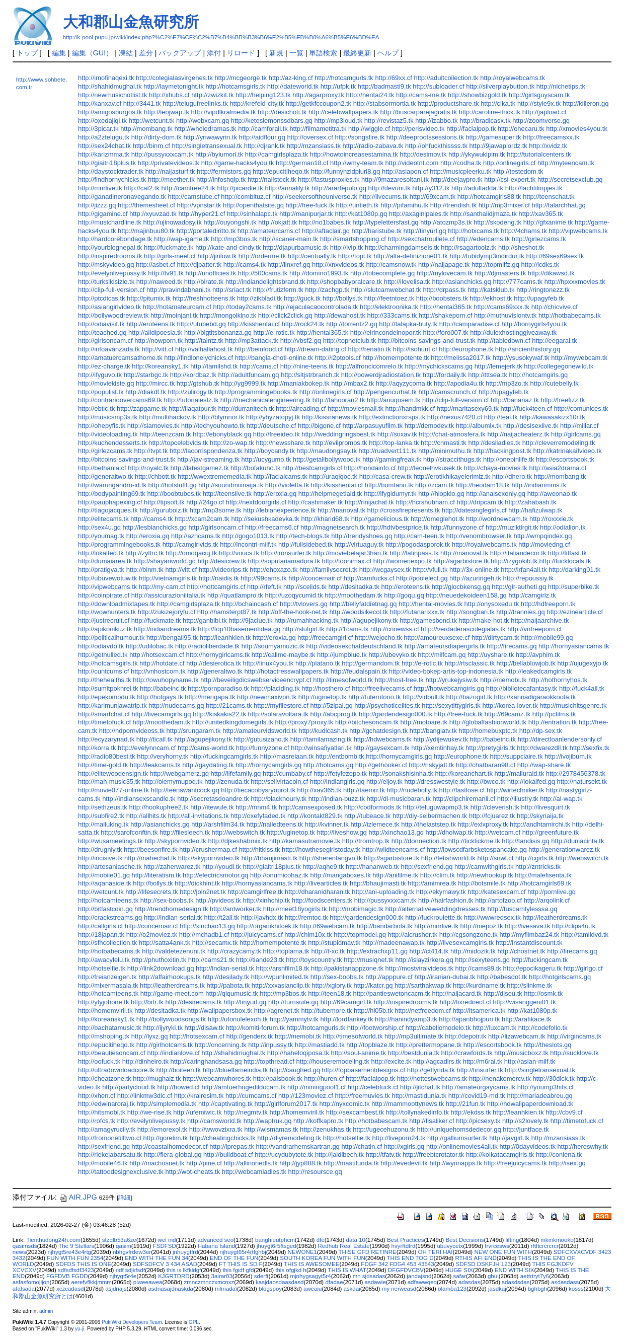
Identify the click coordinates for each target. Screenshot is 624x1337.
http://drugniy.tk (100, 849)
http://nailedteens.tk (275, 824)
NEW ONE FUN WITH (503, 1252)
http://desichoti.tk (282, 112)
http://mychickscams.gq (439, 366)
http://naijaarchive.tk (540, 620)
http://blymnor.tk (221, 417)
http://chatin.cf (361, 1146)
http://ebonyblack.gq (222, 434)
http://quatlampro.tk (235, 595)
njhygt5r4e (122, 1276)
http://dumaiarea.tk (105, 561)
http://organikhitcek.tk (267, 926)
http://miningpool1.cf (316, 1087)
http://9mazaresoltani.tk (395, 179)
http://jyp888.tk (300, 1163)
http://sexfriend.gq (427, 866)
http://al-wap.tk (561, 798)
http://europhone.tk (466, 349)
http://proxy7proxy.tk (304, 722)
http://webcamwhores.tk (217, 1078)
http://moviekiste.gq (106, 383)
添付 (214, 53)
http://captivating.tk (225, 1103)
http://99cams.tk (263, 578)
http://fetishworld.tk (448, 858)
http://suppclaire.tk (516, 756)
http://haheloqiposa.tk (298, 1053)
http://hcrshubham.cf (425, 502)
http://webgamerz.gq (178, 773)
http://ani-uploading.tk (383, 892)
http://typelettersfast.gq (386, 222)
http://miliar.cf (579, 425)
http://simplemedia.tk (167, 1103)
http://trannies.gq (520, 612)
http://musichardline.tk (109, 222)
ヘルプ (388, 53)
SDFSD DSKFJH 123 (483, 1264)
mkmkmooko (556, 1240)
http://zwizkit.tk (212, 95)
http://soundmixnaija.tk (230, 485)
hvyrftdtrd (404, 1246)
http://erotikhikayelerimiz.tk (452, 476)
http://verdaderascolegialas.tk (463, 629)
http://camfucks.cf (369, 578)
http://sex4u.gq (99, 527)
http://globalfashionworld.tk (487, 722)
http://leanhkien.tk (225, 637)
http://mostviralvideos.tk (419, 968)
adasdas (469, 1282)
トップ (27, 53)
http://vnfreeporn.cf (534, 629)
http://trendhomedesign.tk (171, 909)
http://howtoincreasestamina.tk (354, 154)
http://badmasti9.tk (384, 86)
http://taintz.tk (204, 340)
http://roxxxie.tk (551, 519)
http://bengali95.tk (172, 637)
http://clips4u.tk (573, 926)
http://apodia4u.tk (459, 383)
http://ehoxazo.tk (273, 569)
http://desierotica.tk (213, 663)
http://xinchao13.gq (395, 832)
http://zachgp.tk (327, 289)
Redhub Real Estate (344, 1246)
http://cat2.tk (142, 188)
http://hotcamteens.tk (108, 900)
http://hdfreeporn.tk (548, 604)
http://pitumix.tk (149, 298)
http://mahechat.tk (150, 858)
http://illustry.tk (517, 798)
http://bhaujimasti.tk (270, 858)
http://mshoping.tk (103, 1036)
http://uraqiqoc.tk (333, 476)
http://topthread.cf (269, 1061)
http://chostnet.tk (521, 951)
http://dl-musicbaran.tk (399, 798)
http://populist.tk (101, 392)
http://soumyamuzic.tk (273, 646)
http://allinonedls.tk (250, 1163)
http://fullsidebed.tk (305, 544)
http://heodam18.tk (483, 485)
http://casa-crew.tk (385, 476)
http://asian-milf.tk (530, 1061)
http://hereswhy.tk (583, 1146)
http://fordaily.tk (444, 375)
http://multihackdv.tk (168, 417)
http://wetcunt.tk (152, 120)
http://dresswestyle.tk (434, 781)
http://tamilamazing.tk (321, 739)
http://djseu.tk (503, 993)
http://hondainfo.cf (370, 468)
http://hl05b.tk (373, 1010)
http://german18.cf (302, 163)
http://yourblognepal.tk (110, 247)
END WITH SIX (514, 1270)
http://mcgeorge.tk (240, 78)
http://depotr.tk (465, 1036)
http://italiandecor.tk (518, 553)
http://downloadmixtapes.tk (116, 604)
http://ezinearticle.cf (575, 612)
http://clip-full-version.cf (111, 289)
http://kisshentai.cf (253, 324)
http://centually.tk (312, 256)
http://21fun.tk (466, 1103)
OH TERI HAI (435, 1252)
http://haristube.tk (377, 231)
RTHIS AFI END (475, 1258)
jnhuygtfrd (185, 1252)
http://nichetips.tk (560, 86)
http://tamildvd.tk (584, 934)
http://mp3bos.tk (234, 239)
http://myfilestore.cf (281, 705)
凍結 (126, 53)
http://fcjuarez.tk (492, 816)
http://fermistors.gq (224, 171)
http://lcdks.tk (540, 264)
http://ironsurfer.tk (286, 553)
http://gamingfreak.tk (391, 459)
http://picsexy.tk (478, 1121)
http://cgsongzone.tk (468, 934)
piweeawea (148, 1282)
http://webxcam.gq (202, 120)
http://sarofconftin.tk (129, 832)
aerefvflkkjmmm (91, 1282)
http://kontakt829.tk (314, 816)
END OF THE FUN (234, 1258)
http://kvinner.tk (327, 824)
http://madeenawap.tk (393, 942)
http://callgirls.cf (100, 926)
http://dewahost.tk (339, 315)
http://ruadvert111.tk (388, 451)
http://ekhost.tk (491, 298)
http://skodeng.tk (497, 222)
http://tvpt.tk (151, 451)
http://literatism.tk (156, 875)
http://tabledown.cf (503, 340)
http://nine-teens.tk (307, 366)
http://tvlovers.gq (304, 604)
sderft (261, 1276)
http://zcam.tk (434, 485)
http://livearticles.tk (321, 883)
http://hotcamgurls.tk (344, 78)
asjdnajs (115, 1289)
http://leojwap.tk (166, 112)
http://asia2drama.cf (557, 468)
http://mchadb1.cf (204, 934)
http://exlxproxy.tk (483, 824)
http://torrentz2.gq (351, 324)
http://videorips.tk (223, 569)
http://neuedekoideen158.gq (466, 595)
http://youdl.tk (221, 866)
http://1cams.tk (347, 629)
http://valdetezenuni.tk (173, 951)
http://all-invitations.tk (198, 816)
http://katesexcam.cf (496, 892)
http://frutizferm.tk (278, 289)
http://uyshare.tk (490, 654)
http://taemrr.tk (364, 790)
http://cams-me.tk (421, 95)
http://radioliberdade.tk (207, 646)
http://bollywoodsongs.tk (171, 1019)
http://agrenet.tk (276, 1010)
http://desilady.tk (225, 977)
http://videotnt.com (411, 163)
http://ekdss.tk (471, 1112)
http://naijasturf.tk (170, 171)
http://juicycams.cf (257, 934)
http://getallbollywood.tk (327, 459)
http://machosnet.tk (156, 1163)
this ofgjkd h (290, 1270)
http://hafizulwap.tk (535, 510)
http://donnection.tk (419, 841)
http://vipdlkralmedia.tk (223, 112)
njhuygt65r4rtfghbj (243, 1252)
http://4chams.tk (524, 231)
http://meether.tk (171, 179)
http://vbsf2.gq (300, 340)
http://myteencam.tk (565, 163)
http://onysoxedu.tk (491, 604)
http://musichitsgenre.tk (572, 705)
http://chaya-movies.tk (495, 468)
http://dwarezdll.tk (542, 748)
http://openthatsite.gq (253, 205)
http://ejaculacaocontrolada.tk (315, 307)
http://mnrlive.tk (100, 188)
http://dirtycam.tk (495, 637)
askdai (351, 1289)
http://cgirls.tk (534, 858)
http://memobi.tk (503, 680)
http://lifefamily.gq (235, 773)
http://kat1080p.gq (361, 213)
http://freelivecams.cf (382, 688)
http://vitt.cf (158, 349)
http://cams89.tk (478, 968)
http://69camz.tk (507, 714)
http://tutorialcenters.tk (539, 154)
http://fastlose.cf (462, 790)
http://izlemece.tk (374, 824)
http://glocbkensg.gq (461, 586)
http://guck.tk (302, 298)
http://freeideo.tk (276, 434)
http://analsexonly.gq (495, 493)
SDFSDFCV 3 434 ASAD (165, 1264)
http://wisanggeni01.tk (524, 1002)
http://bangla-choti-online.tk (274, 357)
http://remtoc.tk (306, 917)
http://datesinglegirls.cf (474, 510)
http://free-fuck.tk (310, 205)
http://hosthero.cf (325, 688)
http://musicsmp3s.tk (107, 417)
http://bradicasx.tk (485, 120)
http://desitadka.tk (353, 586)
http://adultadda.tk (477, 188)
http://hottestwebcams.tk (432, 1078)
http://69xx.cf (393, 78)
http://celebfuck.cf (373, 1087)
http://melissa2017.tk (461, 357)
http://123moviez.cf (305, 1095)
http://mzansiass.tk (314, 146)
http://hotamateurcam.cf (177, 307)
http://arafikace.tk (527, 1019)
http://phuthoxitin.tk (158, 959)
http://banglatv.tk (433, 730)
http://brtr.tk (147, 1002)
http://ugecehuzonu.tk (384, 1129)
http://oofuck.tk (99, 1061)
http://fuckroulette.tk (433, 917)
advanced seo (215, 1240)
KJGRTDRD (174, 1276)
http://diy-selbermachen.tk (430, 816)
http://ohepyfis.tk (101, 425)
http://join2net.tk (202, 892)
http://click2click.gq (285, 315)
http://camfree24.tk (188, 188)
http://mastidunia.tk (419, 1095)
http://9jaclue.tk (250, 620)
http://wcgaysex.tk (385, 569)
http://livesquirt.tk (545, 807)
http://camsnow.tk (391, 264)
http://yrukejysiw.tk (451, 680)
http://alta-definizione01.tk (410, 256)
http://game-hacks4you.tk (237, 163)
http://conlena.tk (559, 1154)
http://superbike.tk (573, 586)
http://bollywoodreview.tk (113, 315)
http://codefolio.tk (543, 1027)
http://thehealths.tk (104, 680)
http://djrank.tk (264, 146)
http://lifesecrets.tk (151, 892)
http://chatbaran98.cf (485, 765)
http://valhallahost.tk (204, 349)
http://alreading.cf (301, 408)
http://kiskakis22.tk (219, 714)
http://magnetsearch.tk (332, 527)
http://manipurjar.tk (306, 213)
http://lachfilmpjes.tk (534, 188)
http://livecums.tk (383, 196)
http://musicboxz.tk (521, 1053)
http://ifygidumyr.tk (390, 493)
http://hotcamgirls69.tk (539, 883)
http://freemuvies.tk (362, 1095)
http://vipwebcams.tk (578, 231)
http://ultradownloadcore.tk (116, 1070)
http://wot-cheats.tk (192, 1171)
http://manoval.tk (341, 510)
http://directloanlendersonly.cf (560, 739)
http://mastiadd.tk (320, 1045)
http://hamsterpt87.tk (227, 612)
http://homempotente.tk (395, 357)
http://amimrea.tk (432, 883)
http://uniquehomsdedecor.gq (459, 1129)
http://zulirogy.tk (190, 392)
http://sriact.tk (231, 289)
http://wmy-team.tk (356, 163)
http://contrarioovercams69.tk (120, 400)
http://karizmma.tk (103, 154)
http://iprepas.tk (231, 1146)
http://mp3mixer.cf (504, 205)
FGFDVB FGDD (67, 1276)
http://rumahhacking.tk (306, 620)
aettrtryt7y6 (535, 1276)
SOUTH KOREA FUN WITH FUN (322, 1258)
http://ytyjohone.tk (103, 1002)
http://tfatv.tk (383, 1154)
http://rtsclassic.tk (470, 663)
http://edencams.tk (483, 239)
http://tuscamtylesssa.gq (523, 909)
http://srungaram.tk (194, 730)
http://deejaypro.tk (457, 179)
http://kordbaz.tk (193, 375)
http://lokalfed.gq (531, 781)
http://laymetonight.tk (173, 86)
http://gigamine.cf (103, 213)
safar (459, 1276)
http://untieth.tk (357, 205)
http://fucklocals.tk (565, 561)
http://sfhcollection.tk (107, 942)
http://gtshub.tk (198, 383)
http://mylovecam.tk (445, 273)
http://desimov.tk (423, 154)
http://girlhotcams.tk (164, 1045)
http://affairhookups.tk (169, 977)
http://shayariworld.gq (165, 561)
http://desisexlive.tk (530, 425)
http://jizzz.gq (97, 205)
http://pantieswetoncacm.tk (391, 993)
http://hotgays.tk (160, 697)
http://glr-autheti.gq (519, 586)
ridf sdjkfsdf (130, 1270)
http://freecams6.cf (272, 527)
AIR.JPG (78, 1197)
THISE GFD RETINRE (368, 1252)
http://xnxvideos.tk (338, 264)
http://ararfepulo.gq (338, 188)
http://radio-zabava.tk (373, 146)
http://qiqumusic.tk (231, 993)
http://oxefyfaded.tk (257, 816)
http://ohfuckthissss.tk (436, 146)
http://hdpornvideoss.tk (132, 730)
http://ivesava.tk (527, 926)
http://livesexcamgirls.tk (460, 942)
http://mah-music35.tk (109, 781)
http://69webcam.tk (327, 926)
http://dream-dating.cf (315, 349)
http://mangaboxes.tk (340, 875)
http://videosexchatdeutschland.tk (354, 646)
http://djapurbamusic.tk (295, 247)
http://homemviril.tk (105, 1010)
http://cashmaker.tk (315, 502)
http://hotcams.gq (328, 765)
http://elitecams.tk (103, 519)
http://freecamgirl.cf (325, 637)
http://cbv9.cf (563, 1112)
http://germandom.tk (371, 663)
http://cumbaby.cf (287, 773)
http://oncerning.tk (221, 1045)
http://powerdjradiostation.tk (381, 375)
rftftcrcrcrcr (545, 1246)
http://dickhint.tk (197, 883)
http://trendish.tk (453, 205)
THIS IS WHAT (347, 1270)
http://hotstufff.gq (172, 485)
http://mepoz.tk (481, 926)
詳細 (124, 1198)
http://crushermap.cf (208, 849)
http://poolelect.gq (421, 578)
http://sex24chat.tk (104, 146)
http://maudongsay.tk (327, 451)
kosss (576, 1289)
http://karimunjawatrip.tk (112, 705)
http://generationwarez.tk (564, 849)
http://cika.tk (498, 103)
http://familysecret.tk (328, 569)
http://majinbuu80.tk (146, 231)
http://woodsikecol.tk (358, 612)
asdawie (375, 1282)
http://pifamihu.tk (404, 205)
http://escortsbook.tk (565, 459)
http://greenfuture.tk (550, 832)
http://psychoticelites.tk (387, 705)
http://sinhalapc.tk (252, 213)
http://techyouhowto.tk (213, 425)
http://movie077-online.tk (113, 790)
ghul (493, 1276)
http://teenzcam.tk (165, 434)
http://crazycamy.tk (234, 951)
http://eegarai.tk (554, 340)
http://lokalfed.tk (101, 553)
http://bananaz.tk (515, 400)
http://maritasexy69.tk (468, 408)
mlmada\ (226, 1289)
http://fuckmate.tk (169, 247)
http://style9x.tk (539, 103)
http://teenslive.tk (227, 493)
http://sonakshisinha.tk (401, 773)
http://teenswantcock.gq (185, 790)
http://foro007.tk (446, 332)
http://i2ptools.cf (338, 357)
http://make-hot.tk (484, 620)
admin (46, 1311)
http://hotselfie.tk (101, 968)
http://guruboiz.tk (163, 510)
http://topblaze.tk (370, 1045)
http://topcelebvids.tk (178, 443)
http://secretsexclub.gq (570, 179)
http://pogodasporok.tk (417, 544)
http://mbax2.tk (352, 383)
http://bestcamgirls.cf (312, 468)
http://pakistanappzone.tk (347, 968)
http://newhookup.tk (484, 875)
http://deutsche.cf (271, 425)
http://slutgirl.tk (303, 629)
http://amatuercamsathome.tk (120, 357)
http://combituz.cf (245, 196)
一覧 (296, 53)
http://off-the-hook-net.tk (292, 612)
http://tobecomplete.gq (382, 273)
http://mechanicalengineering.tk (265, 400)
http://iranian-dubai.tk (444, 977)
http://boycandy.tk (269, 451)
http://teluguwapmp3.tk (436, 807)
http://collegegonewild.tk (558, 366)
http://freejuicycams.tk (515, 1163)
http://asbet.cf (155, 264)
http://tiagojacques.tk (108, 510)
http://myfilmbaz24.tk (529, 934)
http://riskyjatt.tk (431, 765)
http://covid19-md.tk (476, 1095)
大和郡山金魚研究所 (131, 22)
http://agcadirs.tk (437, 1061)
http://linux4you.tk (268, 663)
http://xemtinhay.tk (437, 748)
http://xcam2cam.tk (202, 519)
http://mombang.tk (146, 128)
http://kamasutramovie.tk (304, 841)
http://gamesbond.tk (428, 620)
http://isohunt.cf (415, 349)
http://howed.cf (179, 1087)
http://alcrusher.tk (413, 934)
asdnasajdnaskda (170, 1289)
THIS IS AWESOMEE (311, 1264)
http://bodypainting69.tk (111, 493)
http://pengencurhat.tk (385, 392)
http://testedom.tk (518, 171)
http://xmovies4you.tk (576, 128)
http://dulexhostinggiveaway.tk (513, 332)
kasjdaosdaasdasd (279, 1282)
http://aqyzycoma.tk (404, 383)
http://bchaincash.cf (250, 604)
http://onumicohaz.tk (279, 875)
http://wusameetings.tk (110, 841)
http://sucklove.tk (574, 1053)
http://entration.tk (552, 722)
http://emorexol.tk (162, 1129)
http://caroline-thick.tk (489, 112)
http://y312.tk (430, 188)
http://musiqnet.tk (369, 959)
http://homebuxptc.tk (487, 730)
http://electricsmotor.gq (215, 875)
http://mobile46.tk (103, 1163)
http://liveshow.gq (341, 832)
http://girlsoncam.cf (105, 340)
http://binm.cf (151, 146)
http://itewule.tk (211, 807)
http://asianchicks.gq (461, 281)
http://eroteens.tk (150, 324)
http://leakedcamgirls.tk (538, 671)
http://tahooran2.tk (339, 400)
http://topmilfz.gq (495, 264)
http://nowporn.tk (158, 340)
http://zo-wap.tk (232, 443)
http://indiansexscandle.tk (138, 798)
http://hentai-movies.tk (430, 604)
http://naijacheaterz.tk (518, 434)
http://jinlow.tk (217, 256)
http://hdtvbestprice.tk (398, 527)
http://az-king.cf (291, 78)
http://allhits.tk (146, 816)
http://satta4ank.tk (164, 942)
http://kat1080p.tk (532, 1010)
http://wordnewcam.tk (496, 519)
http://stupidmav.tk (334, 942)
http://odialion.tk (563, 527)
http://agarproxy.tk (318, 95)
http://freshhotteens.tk (204, 298)
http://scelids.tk (305, 586)
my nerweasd (399, 1289)
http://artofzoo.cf (498, 900)
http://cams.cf (259, 366)
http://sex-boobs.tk (167, 900)
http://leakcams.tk (155, 765)
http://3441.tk (142, 103)
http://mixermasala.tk (108, 985)
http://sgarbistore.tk (461, 561)
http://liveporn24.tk (399, 1138)
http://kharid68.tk (325, 519)
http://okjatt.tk (277, 222)
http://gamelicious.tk (380, 519)
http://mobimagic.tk (356, 909)
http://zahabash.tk (530, 502)
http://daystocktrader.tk (110, 171)
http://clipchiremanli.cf (464, 798)
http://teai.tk (501, 417)
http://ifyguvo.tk (100, 375)
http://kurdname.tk (479, 985)
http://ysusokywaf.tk (521, 357)
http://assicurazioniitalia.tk (168, 595)
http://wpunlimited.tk (279, 977)
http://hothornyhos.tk (557, 680)
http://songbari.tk (470, 612)
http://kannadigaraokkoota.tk (535, 697)
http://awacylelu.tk (104, 959)
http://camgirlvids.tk (190, 544)
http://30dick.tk (553, 1078)
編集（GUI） (92, 53)
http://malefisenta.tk (543, 875)
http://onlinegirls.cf (509, 163)
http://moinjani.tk (174, 315)
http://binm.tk (145, 569)
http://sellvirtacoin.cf (279, 781)
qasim (123, 1246)
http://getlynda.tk (431, 1070)
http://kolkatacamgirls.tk (500, 1154)
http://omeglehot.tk (437, 519)
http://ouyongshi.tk (230, 222)
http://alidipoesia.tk (155, 332)
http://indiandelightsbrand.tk (265, 281)
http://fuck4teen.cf (526, 408)
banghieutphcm (275, 1240)
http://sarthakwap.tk (423, 985)
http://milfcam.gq (441, 654)
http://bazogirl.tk (469, 697)
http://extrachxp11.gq (377, 951)
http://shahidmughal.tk (110, 86)
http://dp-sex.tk (540, 730)
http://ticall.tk (154, 739)
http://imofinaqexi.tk (106, 78)
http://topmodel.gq (360, 934)
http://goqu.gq (404, 595)
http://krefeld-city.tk (256, 103)
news (19, 1252)
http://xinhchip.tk (266, 900)
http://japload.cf (544, 112)
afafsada (24, 1289)
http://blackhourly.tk (278, 798)
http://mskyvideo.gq (106, 264)
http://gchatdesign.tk (378, 730)
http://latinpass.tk (413, 553)
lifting (512, 1240)
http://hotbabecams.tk (569, 315)
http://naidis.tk (219, 578)
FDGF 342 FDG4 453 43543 (397, 1264)
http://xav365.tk (541, 213)
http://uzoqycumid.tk (294, 595)
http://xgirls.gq (404, 1146)
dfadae (334, 1282)
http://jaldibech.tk (339, 1154)
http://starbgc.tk (146, 375)
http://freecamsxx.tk (551, 137)
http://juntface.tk (526, 1129)
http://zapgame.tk (142, 408)
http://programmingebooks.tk (256, 392)
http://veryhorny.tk (162, 756)
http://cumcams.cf (251, 1095)
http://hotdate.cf (161, 663)
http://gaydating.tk (207, 765)
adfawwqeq (422, 1282)
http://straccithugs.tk (452, 459)
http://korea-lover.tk (509, 705)
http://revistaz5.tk (389, 120)
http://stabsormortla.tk (384, 103)
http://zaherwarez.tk (171, 866)
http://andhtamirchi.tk (540, 824)
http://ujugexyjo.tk (583, 663)
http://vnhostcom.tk (158, 671)
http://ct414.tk (429, 951)
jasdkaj (497, 1289)
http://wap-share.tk (544, 765)
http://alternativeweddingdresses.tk (435, 909)
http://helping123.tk (263, 95)
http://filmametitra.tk (317, 128)
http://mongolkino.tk (228, 315)
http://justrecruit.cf (103, 620)
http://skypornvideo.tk (175, 841)
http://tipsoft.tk (164, 502)
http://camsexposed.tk (310, 807)
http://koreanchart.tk (463, 773)
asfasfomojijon (31, 1282)
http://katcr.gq (373, 985)
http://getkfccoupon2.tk (318, 103)
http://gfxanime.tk (548, 222)
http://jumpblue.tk (342, 654)
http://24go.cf (205, 502)
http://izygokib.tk (514, 561)
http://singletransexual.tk (207, 146)
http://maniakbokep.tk (299, 383)
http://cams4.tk (244, 264)
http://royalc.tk (148, 468)
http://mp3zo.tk (507, 383)
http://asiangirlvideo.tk (109, 307)
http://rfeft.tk (264, 586)
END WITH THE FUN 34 (156, 1258)
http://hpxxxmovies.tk (574, 281)
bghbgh (537, 1289)
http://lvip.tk (346, 247)
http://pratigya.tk (101, 569)
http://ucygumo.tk (266, 459)
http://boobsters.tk (442, 298)
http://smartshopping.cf (353, 239)
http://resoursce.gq (315, 1171)
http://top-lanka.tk (394, 443)
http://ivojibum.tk (568, 756)
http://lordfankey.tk (346, 1019)
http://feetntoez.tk (389, 298)
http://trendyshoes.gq (361, 536)
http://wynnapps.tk (455, 1163)
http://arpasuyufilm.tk (373, 425)
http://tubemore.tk (326, 1010)
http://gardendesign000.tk (395, 714)
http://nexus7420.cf (454, 417)
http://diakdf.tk (145, 392)
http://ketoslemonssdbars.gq (272, 120)
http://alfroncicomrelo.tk (369, 366)
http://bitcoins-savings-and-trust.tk (427, 340)
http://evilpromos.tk (340, 443)
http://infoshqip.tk (221, 179)
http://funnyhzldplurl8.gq (345, 171)
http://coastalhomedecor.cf (169, 1146)
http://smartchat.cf (104, 714)
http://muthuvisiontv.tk (505, 315)
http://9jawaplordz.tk (498, 146)
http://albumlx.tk (479, 425)
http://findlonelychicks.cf (198, 357)
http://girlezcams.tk (539, 239)
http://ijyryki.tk (163, 1027)
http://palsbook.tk (277, 1078)
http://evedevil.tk (404, 1163)
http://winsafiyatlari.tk (321, 748)
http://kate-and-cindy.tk (228, 247)
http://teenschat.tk (548, 196)
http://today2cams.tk (242, 307)
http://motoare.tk (424, 722)
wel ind (167, 1240)
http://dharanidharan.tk (317, 892)
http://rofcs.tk (96, 1121)
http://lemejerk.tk (498, 366)
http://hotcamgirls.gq (538, 375)
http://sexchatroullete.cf (421, 239)
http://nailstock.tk (272, 179)
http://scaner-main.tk (288, 239)
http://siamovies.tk (153, 425)
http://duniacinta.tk (577, 841)
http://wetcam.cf (497, 832)
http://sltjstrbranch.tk (310, 375)
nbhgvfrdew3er (132, 1252)
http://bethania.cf (102, 468)
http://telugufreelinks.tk (195, 103)
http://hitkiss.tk (259, 849)
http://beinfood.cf (259, 349)
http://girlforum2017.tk (286, 1103)
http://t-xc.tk (328, 951)
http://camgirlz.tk (532, 595)
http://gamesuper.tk (493, 137)
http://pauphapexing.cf (110, 502)
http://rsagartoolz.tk (468, 247)
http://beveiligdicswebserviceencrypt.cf (255, 680)
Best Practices (405, 1240)
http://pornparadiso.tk (218, 688)
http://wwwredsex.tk (492, 917)
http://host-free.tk (399, 680)
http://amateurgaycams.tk (478, 1087)
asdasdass (565, 1282)
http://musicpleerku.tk (460, 171)
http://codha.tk (460, 163)
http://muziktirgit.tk (512, 527)
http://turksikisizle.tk (106, 281)
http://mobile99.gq (547, 637)
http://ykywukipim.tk (476, 154)
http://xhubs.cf (169, 95)
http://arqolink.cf (547, 900)
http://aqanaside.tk (104, 883)
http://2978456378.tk (575, 773)
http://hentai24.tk (370, 95)
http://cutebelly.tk (554, 383)
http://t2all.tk (221, 917)
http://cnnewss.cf (394, 629)
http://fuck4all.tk (581, 688)
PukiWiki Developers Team (132, 1322)
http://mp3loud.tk (338, 120)
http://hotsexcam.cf (156, 654)
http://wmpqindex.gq (543, 536)
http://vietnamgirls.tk (168, 578)
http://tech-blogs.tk (303, 536)
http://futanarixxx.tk (417, 612)
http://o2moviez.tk (152, 934)
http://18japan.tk (101, 934)
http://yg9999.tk (243, 383)
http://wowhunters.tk (107, 612)
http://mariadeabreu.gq (539, 1095)
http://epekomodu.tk (106, 697)
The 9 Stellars (76, 1246)
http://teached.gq (102, 332)
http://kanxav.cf (99, 103)
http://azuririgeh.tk (475, 578)
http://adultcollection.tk (446, 78)
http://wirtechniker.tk (515, 790)
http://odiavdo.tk (101, 646)
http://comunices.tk (581, 408)
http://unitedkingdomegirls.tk (232, 722)
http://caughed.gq (295, 1070)
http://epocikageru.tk (532, 968)
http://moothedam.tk (353, 595)
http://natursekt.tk (582, 781)
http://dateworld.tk (293, 86)
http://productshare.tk (448, 103)
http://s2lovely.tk (525, 1121)
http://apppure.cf (389, 977)
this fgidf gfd (238, 1270)
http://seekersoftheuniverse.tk (314, 196)
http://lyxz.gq (149, 1036)
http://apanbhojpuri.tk (469, 1019)
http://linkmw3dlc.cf (144, 1095)
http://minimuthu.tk (445, 451)
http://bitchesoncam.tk (367, 722)
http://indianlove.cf (173, 1053)
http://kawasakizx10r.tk (552, 417)
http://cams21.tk (211, 959)
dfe (321, 1240)
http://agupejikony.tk (369, 620)
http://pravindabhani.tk (178, 289)
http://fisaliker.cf (431, 1121)
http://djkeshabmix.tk (237, 841)
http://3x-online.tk (474, 569)
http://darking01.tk (574, 569)
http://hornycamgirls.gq (399, 756)
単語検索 (323, 53)
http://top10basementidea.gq (239, 629)
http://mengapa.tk (210, 697)
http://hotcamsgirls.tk (235, 86)
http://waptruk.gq (268, 1121)
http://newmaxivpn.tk (266, 697)
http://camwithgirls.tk (483, 866)
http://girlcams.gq (576, 434)
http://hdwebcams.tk (383, 739)
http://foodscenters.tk (322, 900)
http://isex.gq (567, 1163)
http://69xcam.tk (432, 196)
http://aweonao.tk (552, 493)
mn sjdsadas (369, 1276)
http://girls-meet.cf (170, 256)
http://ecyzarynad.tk (106, 739)
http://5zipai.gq (331, 705)
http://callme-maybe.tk (284, 654)
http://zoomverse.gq (541, 120)
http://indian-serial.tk (173, 917)
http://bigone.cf (319, 425)
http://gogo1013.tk (248, 536)
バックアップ (180, 53)
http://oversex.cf (310, 137)
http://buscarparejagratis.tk (418, 112)
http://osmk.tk (543, 993)
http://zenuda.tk (226, 781)
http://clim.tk (437, 875)
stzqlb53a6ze (119, 1240)
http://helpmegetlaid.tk (330, 493)
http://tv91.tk (166, 273)
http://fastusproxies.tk (328, 179)
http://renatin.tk (369, 349)
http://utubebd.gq (201, 324)
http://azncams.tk (195, 536)
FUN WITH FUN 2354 (75, 1258)
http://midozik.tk (473, 951)
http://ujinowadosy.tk (172, 222)
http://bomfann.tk (389, 485)
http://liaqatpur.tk (192, 408)
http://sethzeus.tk (102, 807)
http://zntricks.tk (538, 866)
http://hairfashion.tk (445, 900)
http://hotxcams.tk (473, 231)
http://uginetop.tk (322, 697)
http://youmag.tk (101, 536)
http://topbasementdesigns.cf (364, 1070)
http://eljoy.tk (384, 781)
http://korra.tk (97, 748)
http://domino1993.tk (318, 273)
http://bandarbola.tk (385, 926)
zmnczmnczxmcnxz (209, 1282)
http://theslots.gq (547, 1045)
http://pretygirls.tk (490, 748)
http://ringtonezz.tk (543, 289)
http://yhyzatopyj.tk (273, 417)
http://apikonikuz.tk (105, 629)
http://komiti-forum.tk (255, 1027)
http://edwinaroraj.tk (106, 1103)
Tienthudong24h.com (53, 1240)
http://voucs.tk (239, 553)
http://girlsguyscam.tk (539, 95)
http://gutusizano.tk (260, 739)
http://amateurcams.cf (269, 231)
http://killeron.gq (585, 103)
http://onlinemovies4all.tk (462, 1146)
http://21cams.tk (229, 705)
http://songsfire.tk (359, 137)
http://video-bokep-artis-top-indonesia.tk (446, 671)
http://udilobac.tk (149, 646)
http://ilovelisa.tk (407, 281)
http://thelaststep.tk (428, 824)
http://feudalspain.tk (359, 671)
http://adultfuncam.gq (248, 375)
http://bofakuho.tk (255, 468)
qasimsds (25, 1246)
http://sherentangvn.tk (330, 858)
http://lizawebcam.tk (516, 1036)
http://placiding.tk (275, 688)
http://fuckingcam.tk (540, 959)
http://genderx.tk (249, 1036)
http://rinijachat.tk (369, 502)
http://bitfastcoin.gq (105, 909)
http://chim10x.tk (308, 934)
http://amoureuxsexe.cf (437, 637)
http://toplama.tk (286, 951)
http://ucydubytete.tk (284, 1154)
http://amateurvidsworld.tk (259, 730)
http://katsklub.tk (491, 289)
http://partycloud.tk (128, 1087)
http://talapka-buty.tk (408, 324)
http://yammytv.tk (294, 1019)
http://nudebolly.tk (411, 790)
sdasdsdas (515, 1282)
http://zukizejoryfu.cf (166, 612)
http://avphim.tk (538, 654)
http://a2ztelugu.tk (103, 137)
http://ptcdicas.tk (101, 298)
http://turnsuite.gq (293, 1002)
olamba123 (452, 1289)
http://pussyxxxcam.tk (162, 154)
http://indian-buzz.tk (336, 798)
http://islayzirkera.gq (424, 959)
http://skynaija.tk (540, 816)
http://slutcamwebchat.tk (386, 289)
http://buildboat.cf (228, 1154)
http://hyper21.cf (201, 213)
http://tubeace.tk (367, 816)
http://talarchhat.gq (558, 205)
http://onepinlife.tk (508, 459)
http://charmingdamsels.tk (402, 247)
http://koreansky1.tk (160, 366)
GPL (194, 1322)
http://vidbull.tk (423, 697)
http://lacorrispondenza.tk (206, 451)
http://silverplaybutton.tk (500, 86)
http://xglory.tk (331, 985)
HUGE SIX (459, 1270)
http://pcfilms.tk (554, 714)
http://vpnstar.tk (199, 205)
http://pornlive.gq (551, 892)
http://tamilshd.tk (214, 366)
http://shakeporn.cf (446, 315)
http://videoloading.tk (108, 434)
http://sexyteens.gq (482, 959)
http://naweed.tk (159, 281)
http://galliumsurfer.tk (457, 1138)
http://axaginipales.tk (418, 213)
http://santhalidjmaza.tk (483, 213)
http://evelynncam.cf (147, 748)
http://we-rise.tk (149, 1112)
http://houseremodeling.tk (332, 1061)
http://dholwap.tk (449, 832)
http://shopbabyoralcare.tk (344, 281)
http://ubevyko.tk (392, 654)
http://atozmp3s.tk (446, 222)
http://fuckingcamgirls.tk (224, 756)
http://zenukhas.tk (325, 1129)
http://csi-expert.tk (509, 179)
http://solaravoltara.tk (278, 714)
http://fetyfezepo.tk (340, 773)
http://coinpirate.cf (103, 595)
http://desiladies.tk (494, 443)
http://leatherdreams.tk (554, 917)
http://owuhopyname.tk (165, 680)
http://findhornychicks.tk (112, 179)
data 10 (355, 1240)
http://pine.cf (204, 1163)
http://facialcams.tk (280, 476)
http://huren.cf (324, 1078)
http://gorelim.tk (165, 1138)
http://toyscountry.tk (314, 959)
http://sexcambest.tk (355, 1112)
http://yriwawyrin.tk (210, 137)
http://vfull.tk (430, 569)
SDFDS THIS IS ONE (83, 1264)
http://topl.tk (355, 256)
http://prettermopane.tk (428, 1045)
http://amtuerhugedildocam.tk (243, 1087)
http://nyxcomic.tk (344, 1103)
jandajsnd (419, 1276)
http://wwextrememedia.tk (215, 476)
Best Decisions (464, 1240)
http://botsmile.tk (481, 883)
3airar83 (221, 1276)
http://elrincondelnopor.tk (385, 332)
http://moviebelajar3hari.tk (350, 553)
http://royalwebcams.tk (512, 78)
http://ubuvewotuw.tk (107, 578)
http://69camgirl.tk (346, 1002)
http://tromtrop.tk (365, 841)
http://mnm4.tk (256, 807)
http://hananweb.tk (372, 866)
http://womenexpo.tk (402, 561)
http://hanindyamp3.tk (406, 1019)
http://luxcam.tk (494, 1027)
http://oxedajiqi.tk (102, 120)
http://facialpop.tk (471, 128)
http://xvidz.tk (548, 146)
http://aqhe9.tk (323, 866)
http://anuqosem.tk (394, 400)
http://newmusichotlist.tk (112, 95)
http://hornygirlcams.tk (218, 654)
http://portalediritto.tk (206, 231)
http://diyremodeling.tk (289, 1138)
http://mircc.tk (155, 383)
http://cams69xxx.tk (501, 307)
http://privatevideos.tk (168, 163)
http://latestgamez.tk (200, 468)
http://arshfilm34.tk (218, 824)
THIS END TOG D (410, 1258)
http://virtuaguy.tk (359, 544)
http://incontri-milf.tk (248, 544)
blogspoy (270, 1289)
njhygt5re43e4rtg (69, 1252)
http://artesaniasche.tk (110, 866)
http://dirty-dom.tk (156, 137)
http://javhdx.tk (262, 917)
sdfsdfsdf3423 (76, 1270)
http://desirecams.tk (193, 1002)
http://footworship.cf (375, 1027)
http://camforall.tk (263, 128)
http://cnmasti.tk (443, 443)
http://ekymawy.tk (441, 892)
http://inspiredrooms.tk (110, 256)
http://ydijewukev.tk (440, 739)
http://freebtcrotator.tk (433, 1154)
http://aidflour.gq (262, 137)
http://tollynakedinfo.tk (417, 1112)
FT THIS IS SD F (241, 1264)
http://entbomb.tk (340, 756)
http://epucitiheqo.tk (281, 171)
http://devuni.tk (389, 188)
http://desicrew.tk (222, 561)
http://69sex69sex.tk (555, 256)
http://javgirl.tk (509, 1138)
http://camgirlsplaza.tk (276, 154)
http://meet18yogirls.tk (295, 909)
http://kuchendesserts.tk (112, 443)
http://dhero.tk (512, 476)
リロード (241, 53)
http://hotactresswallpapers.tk (286, 671)
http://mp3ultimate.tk (413, 1036)
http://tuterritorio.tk (374, 697)
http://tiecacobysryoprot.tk (258, 790)
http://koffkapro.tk (318, 1121)
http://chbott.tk (155, 476)
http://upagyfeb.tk (539, 298)
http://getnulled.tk (103, 654)
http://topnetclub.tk (349, 340)
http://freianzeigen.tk (107, 977)
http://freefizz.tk (562, 400)
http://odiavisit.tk (101, 324)
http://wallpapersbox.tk (219, 1010)
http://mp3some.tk (216, 510)
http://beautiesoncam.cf (111, 1053)
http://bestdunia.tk (413, 1053)
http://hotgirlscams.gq (560, 977)
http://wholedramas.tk (205, 128)
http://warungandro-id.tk (112, 485)
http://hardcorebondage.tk (115, 239)
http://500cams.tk (263, 273)
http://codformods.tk (372, 807)
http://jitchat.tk (420, 1087)
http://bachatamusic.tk (109, 1027)
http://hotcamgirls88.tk (489, 196)
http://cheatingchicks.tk (223, 1138)
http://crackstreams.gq (110, 917)
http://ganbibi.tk (205, 620)
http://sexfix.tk (589, 748)
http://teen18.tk (329, 993)
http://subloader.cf (438, 86)
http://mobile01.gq (104, 875)
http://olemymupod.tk (172, 781)
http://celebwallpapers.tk (343, 112)
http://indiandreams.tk (165, 629)
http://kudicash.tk (322, 730)
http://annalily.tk (287, 188)
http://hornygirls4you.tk (534, 324)
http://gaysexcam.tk (381, 748)
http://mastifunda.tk (351, 1163)
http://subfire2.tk (101, 816)
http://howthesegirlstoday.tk (321, 849)
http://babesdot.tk (502, 977)
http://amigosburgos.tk (110, 112)
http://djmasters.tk (500, 273)
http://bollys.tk (342, 298)
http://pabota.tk (228, 985)
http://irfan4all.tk (524, 569)
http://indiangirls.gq (337, 781)
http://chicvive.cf (554, 307)
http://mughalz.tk (157, 1078)
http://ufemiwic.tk (197, 1112)
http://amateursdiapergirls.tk (445, 646)
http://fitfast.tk (567, 553)
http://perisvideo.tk (418, 128)
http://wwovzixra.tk (216, 1129)
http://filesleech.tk (185, 832)
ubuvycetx (450, 1246)
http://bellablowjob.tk (526, 663)
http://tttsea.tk (487, 375)
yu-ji (79, 1328)
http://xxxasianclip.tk (281, 985)
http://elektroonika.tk (389, 307)
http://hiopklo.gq (441, 493)
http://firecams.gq (511, 646)
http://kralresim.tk (199, 1095)
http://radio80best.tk (106, 756)
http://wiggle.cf (369, 128)
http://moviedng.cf (544, 544)
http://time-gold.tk (103, 765)
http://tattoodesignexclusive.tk (121, 1171)
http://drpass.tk (444, 289)
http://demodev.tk (429, 425)
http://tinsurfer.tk (479, 1070)
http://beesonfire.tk (151, 849)
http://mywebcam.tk (579, 357)
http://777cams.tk (517, 281)
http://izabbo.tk (436, 120)
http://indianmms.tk (538, 485)
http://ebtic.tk (96, 408)
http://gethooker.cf (381, 765)
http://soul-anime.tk (358, 1053)
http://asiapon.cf (405, 171)
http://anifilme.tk (395, 875)
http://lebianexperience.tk (279, 510)
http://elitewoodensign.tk (113, 773)
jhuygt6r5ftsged (276, 1246)
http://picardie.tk (240, 188)
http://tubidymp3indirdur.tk (486, 256)
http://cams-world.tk (206, 748)
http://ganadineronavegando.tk (122, 196)
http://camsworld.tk (214, 1121)
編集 (59, 53)
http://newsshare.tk (283, 443)
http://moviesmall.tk (355, 408)
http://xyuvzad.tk (153, 213)
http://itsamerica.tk (479, 1010)
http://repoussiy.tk (528, 578)
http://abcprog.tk (333, 714)
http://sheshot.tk (521, 247)
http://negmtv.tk (245, 1112)
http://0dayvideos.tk (527, 1146)
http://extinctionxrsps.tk (392, 417)
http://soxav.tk (397, 434)
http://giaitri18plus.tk (107, 163)
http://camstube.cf (193, 196)
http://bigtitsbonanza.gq (218, 332)
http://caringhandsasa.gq (206, 1061)
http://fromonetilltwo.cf (109, 1138)
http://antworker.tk (235, 909)
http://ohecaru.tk (521, 128)
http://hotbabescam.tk (376, 1121)
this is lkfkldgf (184, 1270)
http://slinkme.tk (529, 985)
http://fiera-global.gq (173, 1154)
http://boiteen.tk (178, 1070)
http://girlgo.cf (583, 968)
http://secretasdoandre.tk (213, 798)
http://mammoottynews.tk (407, 1103)
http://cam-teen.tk (419, 536)
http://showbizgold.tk (477, 95)
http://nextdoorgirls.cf (256, 502)
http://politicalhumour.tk (111, 637)
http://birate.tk (203, 281)
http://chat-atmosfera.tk (452, 434)
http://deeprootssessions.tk (425, 137)
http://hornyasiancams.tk (573, 646)
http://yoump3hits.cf (545, 1087)
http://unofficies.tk (211, 273)
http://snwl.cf (495, 858)
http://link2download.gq (160, 968)
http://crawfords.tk (467, 1053)
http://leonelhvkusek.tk (430, 468)
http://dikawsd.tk (551, 273)
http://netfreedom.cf (423, 1010)
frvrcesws (497, 1246)
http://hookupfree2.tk (158, 807)
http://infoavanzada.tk (109, 349)
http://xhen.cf (96, 1095)
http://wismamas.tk (271, 1129)
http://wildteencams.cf (393, 849)
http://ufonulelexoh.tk (238, 1019)
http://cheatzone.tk (104, 1078)
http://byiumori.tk (219, 154)
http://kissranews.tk (329, 417)
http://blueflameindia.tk (235, 1070)
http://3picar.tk (98, 128)
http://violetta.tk (287, 485)
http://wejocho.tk (378, 637)
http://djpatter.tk (199, 264)
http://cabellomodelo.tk (438, 1027)
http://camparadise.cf (469, 324)
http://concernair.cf (315, 578)
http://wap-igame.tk (181, 239)
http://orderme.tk (262, 256)
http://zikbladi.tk (259, 298)
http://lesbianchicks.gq (154, 527)
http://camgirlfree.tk (255, 892)
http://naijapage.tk (444, 264)
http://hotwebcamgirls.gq (449, 688)
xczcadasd (70, 1289)
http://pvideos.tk (218, 900)
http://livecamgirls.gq (161, 714)
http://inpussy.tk (270, 1045)
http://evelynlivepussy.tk (112, 273)
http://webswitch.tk (238, 832)
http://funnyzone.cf (457, 527)
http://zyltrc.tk (144, 553)
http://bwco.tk (486, 781)
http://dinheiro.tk (145, 1061)
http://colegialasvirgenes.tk (174, 78)
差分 (146, 53)
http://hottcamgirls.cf (216, 586)
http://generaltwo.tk (105, 476)
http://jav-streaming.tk (208, 459)
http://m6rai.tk (482, 1061)
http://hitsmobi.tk (101, 1112)
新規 (276, 53)
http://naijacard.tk (457, 993)
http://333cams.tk (392, 315)
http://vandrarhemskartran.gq (297, 1146)
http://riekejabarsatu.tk (110, 1154)
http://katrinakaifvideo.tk (567, 451)
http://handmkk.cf (410, 408)
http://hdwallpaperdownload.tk (530, 1103)
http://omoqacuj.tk (191, 553)
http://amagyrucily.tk (106, 1129)
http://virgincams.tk (574, 1036)
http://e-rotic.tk (273, 332)
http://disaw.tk (204, 1027)
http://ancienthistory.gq (527, 349)
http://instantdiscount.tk (529, 942)
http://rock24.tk (303, 324)
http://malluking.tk (103, 824)
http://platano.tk (317, 663)
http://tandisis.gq (525, 841)
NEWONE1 (302, 1252)
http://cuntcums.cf (103, 671)
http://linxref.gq (289, 264)
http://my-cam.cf (162, 586)
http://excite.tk (391, 1061)
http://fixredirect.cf (465, 1002)
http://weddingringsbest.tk (338, 434)
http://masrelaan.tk (287, 756)
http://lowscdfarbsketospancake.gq (477, 849)
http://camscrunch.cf (448, 392)
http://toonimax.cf (347, 561)
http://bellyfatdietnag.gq (363, 604)
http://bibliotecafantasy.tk (522, 688)
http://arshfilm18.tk (282, 968)
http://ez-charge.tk (104, 366)
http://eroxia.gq (274, 493)
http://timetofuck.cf (104, 722)
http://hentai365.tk (446, 307)
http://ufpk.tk (338, 86)
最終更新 (357, 53)
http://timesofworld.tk (343, 680)
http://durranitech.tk (246, 408)
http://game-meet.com (172, 993)
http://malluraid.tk (519, 773)
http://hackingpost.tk (502, 451)
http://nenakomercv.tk (500, 1078)
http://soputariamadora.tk (284, 561)
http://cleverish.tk (495, 807)
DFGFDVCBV (406, 1270)
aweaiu (312, 1289)
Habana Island (216, 1246)
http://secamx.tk (215, 942)
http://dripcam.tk (479, 502)
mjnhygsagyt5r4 (310, 1276)
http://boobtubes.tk (174, 493)
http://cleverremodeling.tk (558, 443)
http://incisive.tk (100, 858)
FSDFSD (164, 1246)
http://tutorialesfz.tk (191, 400)
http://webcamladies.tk (254, 1171)
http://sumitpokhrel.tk (108, 688)
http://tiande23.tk (260, 959)
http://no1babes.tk (325, 222)
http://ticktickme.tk (474, 841)
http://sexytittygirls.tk (451, 705)
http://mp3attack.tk (251, 340)
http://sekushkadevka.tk (265, 519)
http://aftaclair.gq (326, 231)
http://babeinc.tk (163, 688)
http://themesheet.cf (146, 205)
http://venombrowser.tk (479, 536)
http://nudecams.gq (176, 705)
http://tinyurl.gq (425, 231)
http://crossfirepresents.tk (403, 510)
